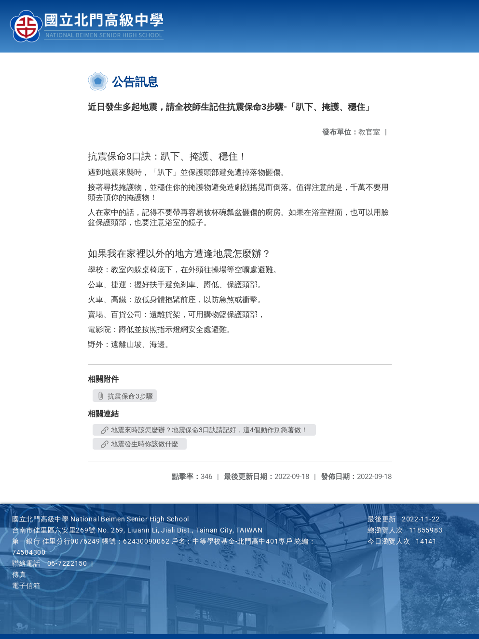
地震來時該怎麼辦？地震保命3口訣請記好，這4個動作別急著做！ (204, 430)
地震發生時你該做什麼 (139, 444)
